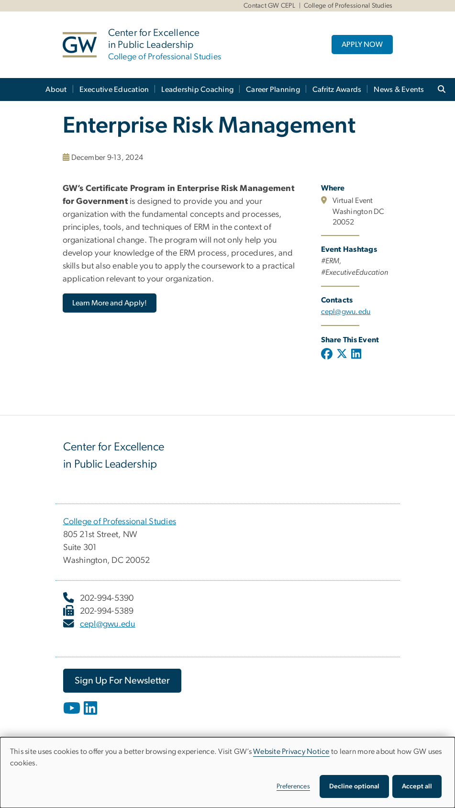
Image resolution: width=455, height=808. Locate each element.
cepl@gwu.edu (107, 624)
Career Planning (273, 89)
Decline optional (354, 786)
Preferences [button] (293, 786)
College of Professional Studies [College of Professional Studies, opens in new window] (120, 521)
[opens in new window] (72, 715)
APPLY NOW (362, 44)
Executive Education (114, 89)
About (56, 89)
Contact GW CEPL (269, 5)
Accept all (417, 786)
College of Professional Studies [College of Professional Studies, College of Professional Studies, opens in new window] (348, 5)
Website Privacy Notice (291, 751)
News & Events (399, 89)
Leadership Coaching (197, 89)
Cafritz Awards (337, 89)
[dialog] (227, 772)
